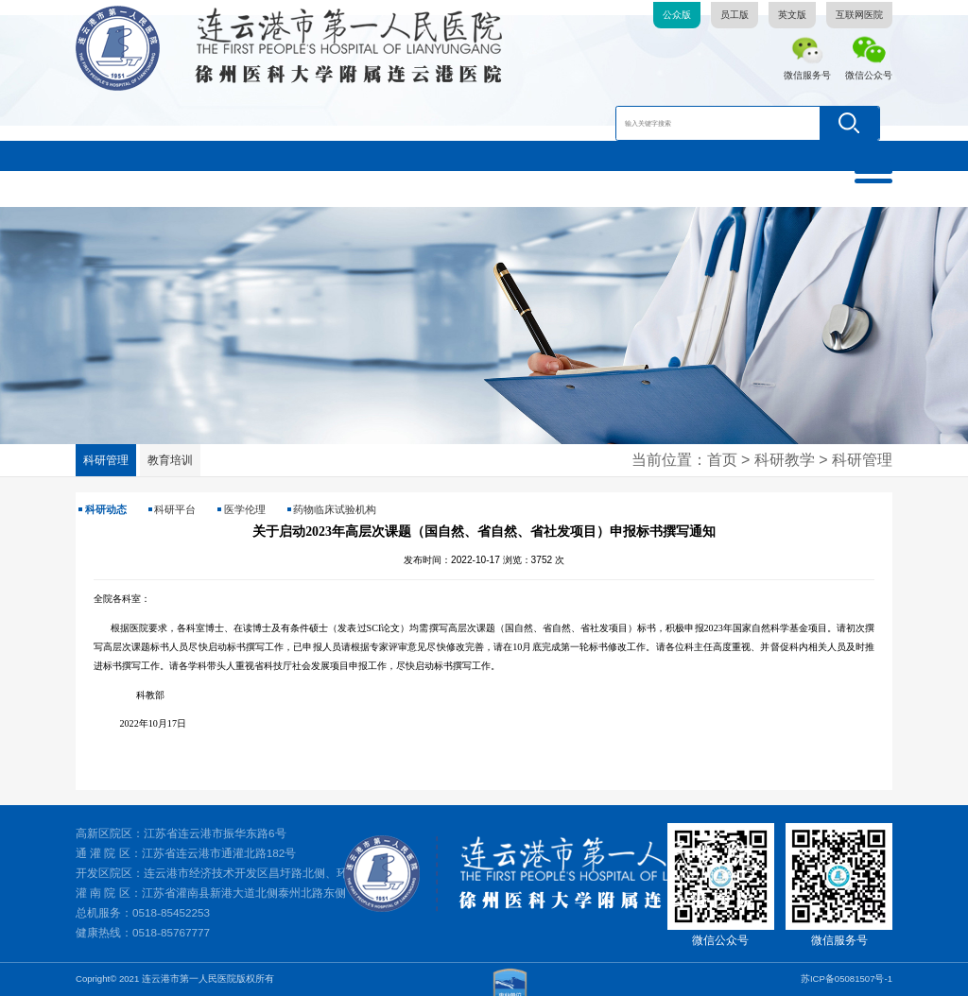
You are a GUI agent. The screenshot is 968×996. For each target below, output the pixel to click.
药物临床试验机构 (334, 509)
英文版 (792, 14)
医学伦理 (245, 509)
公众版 (677, 14)
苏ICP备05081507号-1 (846, 978)
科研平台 (175, 509)
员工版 (734, 14)
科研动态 (106, 509)
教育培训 (170, 460)
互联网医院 (859, 14)
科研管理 (106, 460)
